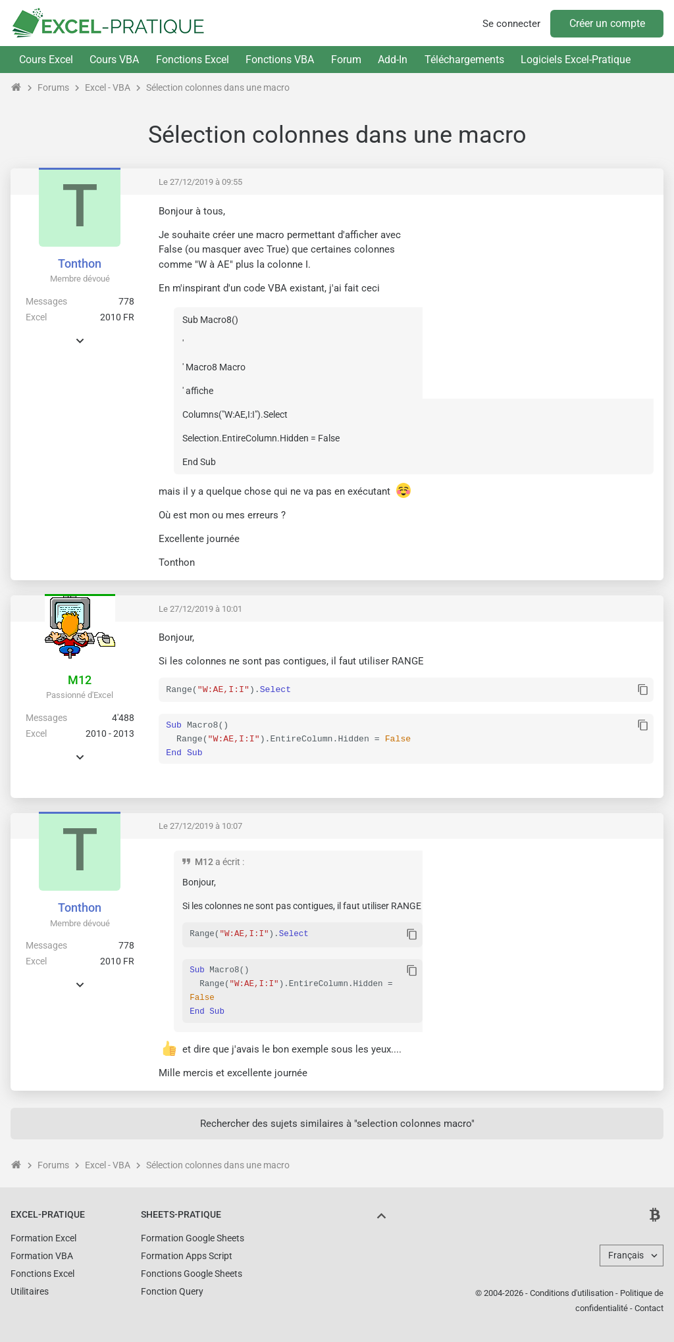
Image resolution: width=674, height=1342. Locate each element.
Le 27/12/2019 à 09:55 (200, 182)
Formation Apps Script (186, 1254)
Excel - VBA (107, 87)
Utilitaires (30, 1290)
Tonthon (79, 263)
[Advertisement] (543, 297)
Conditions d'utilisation (571, 1292)
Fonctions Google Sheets (191, 1272)
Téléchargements (464, 59)
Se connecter (511, 24)
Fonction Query (172, 1290)
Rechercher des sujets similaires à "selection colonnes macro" (337, 1122)
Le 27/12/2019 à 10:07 (200, 826)
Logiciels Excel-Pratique (576, 59)
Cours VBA (114, 59)
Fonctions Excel (192, 59)
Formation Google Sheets (192, 1236)
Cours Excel (46, 59)
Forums (53, 87)
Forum (346, 59)
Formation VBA (42, 1254)
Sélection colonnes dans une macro (218, 87)
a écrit (227, 862)
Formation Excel (43, 1236)
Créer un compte (607, 23)
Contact (649, 1307)
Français (626, 1254)
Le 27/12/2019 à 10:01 (200, 609)
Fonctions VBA (280, 59)
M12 (79, 680)
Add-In (392, 59)
